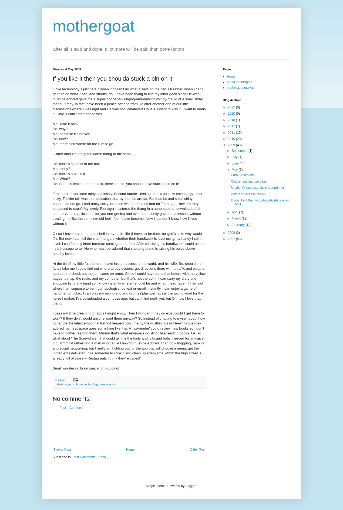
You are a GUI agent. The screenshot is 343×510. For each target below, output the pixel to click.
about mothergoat (239, 82)
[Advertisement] (129, 429)
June (236, 163)
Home (130, 449)
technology (91, 384)
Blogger (190, 486)
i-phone (78, 384)
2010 (232, 139)
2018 (232, 120)
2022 (232, 107)
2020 (232, 113)
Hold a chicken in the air (248, 194)
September (240, 151)
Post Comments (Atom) (89, 457)
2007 (232, 239)
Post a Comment (71, 408)
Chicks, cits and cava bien (249, 181)
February (239, 225)
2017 (232, 126)
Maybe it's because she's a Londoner (257, 188)
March (237, 218)
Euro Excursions (242, 175)
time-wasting (108, 384)
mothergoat (94, 26)
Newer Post (62, 449)
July (235, 157)
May (235, 170)
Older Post (197, 449)
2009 (232, 145)
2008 (232, 233)
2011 (232, 133)
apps (68, 384)
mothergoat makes (240, 88)
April (235, 212)
